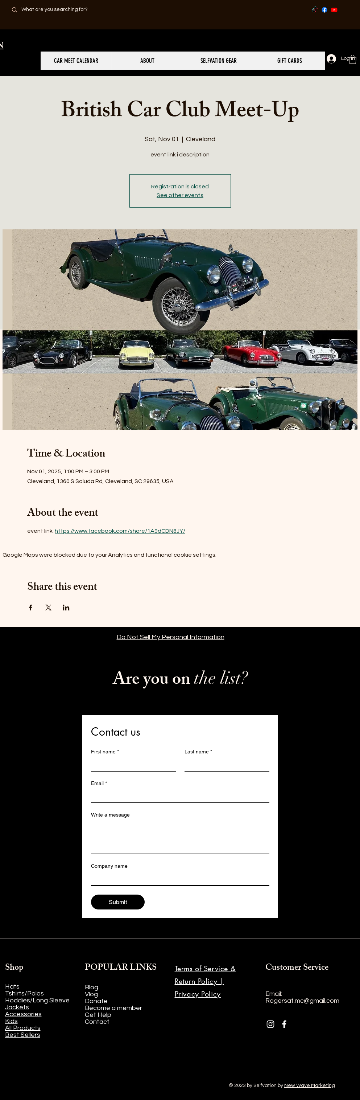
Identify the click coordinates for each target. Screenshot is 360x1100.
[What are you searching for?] (58, 9)
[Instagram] (270, 1024)
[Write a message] (180, 837)
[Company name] (178, 878)
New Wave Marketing (309, 1085)
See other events (180, 195)
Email (99, 783)
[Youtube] (334, 9)
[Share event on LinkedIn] (66, 607)
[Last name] (225, 764)
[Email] (178, 795)
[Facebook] (324, 9)
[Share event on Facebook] (30, 607)
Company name (109, 866)
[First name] (131, 764)
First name (105, 752)
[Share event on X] (48, 607)
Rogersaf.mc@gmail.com (302, 1000)
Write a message (110, 815)
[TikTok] (314, 9)
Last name (198, 752)
